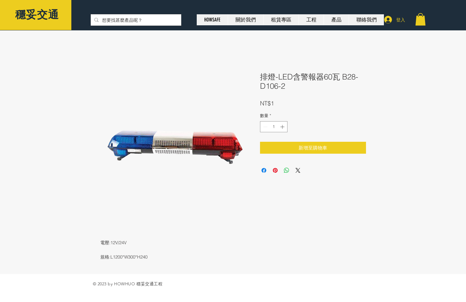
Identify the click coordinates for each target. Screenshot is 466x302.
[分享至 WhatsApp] (286, 170)
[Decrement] (264, 127)
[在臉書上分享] (263, 170)
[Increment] (283, 127)
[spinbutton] (273, 127)
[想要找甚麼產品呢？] (135, 20)
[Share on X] (298, 170)
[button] (420, 19)
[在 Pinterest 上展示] (275, 170)
